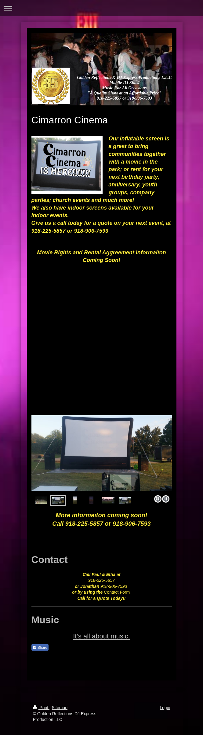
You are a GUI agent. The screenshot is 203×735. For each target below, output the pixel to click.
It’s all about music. (101, 636)
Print (41, 707)
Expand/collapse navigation (101, 8)
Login (165, 707)
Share (40, 647)
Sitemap (59, 707)
